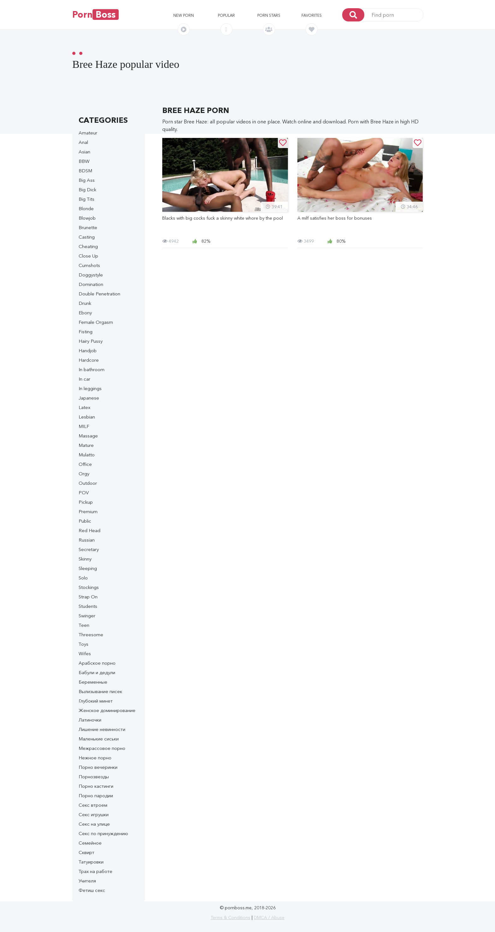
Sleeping (88, 568)
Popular (226, 15)
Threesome (91, 635)
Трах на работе (95, 871)
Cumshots (89, 265)
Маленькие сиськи (99, 739)
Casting (87, 237)
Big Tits (86, 199)
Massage (88, 436)
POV (84, 493)
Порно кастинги (96, 786)
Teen (84, 625)
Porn (95, 14)
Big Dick (87, 190)
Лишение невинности (102, 729)
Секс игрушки (94, 814)
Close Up (88, 256)
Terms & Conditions (230, 917)
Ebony (85, 313)
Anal (83, 142)
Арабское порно (97, 663)
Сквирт (86, 852)
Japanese (89, 398)
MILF (84, 426)
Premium (88, 511)
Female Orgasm (96, 322)
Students (88, 606)
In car (84, 379)
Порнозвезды (94, 777)
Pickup (86, 502)
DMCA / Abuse (269, 917)
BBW (84, 161)
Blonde (86, 208)
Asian (84, 152)
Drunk (85, 303)
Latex (84, 407)
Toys (83, 644)
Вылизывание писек (100, 691)
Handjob (88, 350)
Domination (91, 284)
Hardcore (89, 360)
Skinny (85, 559)
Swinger (87, 616)
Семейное (90, 843)
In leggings (90, 388)
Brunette (88, 227)
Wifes (85, 653)
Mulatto (87, 455)
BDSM (85, 171)
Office (85, 464)
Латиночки (90, 720)
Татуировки (91, 862)
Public (85, 521)
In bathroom (91, 369)
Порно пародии (96, 795)
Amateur (88, 133)
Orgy (84, 474)
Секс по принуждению (103, 833)
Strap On (88, 597)
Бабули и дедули (97, 672)
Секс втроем (93, 805)
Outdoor (88, 483)
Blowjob (87, 218)
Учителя (87, 881)
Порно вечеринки (98, 767)
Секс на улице (94, 824)
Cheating (88, 246)
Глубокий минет (96, 701)
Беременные (93, 682)
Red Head (89, 530)
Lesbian (87, 417)
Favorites (311, 15)
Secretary (89, 549)
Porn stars (268, 15)
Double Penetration (99, 294)
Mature (86, 445)
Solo (83, 578)
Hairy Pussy (91, 341)
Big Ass (87, 180)
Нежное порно (95, 758)
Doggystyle (91, 275)
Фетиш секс (92, 890)
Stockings (89, 587)
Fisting (85, 332)
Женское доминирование (107, 710)
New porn (183, 15)
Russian (87, 540)
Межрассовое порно (102, 748)
